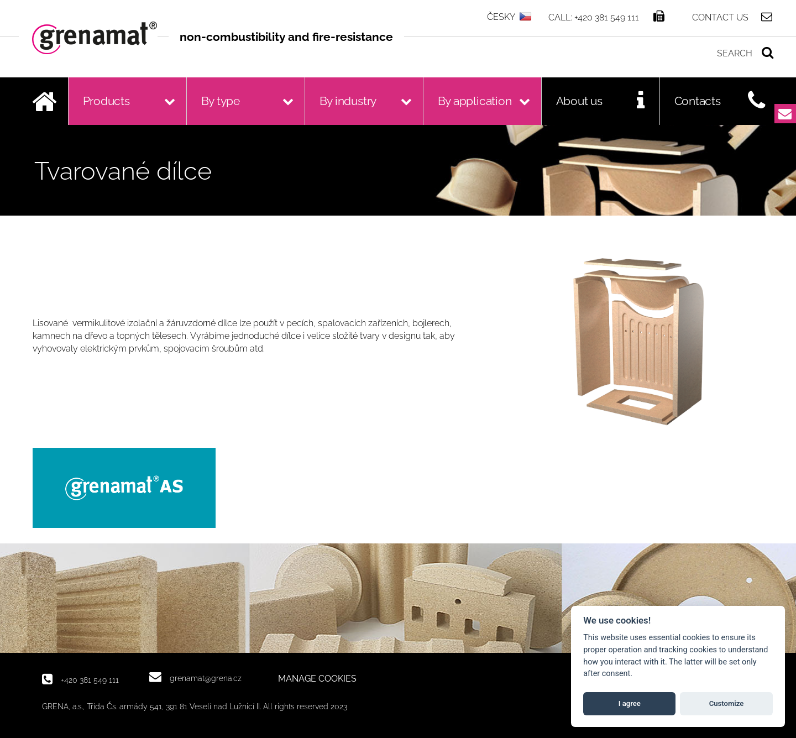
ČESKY (501, 17)
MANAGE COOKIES (317, 678)
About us (579, 101)
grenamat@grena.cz (206, 678)
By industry (348, 101)
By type (220, 101)
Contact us (720, 17)
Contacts (697, 101)
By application (475, 101)
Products (106, 101)
